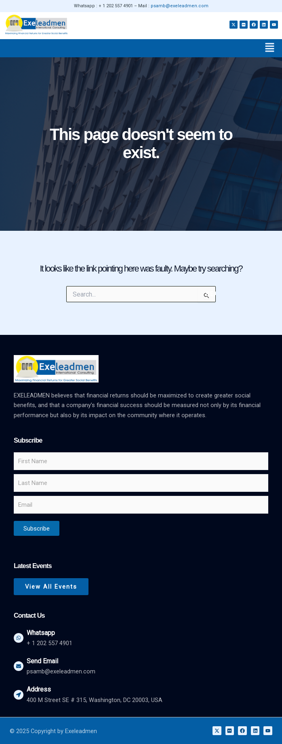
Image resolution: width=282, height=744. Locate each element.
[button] (270, 48)
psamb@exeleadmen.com (179, 5)
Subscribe (36, 528)
